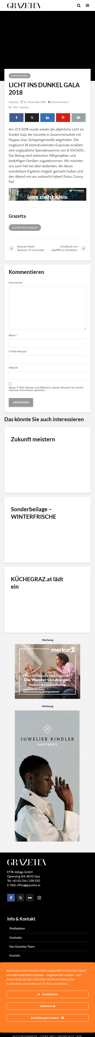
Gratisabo (15, 938)
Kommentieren (60, 102)
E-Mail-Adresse (18, 351)
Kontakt (14, 955)
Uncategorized (19, 75)
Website (13, 367)
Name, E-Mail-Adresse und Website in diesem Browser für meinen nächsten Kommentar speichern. (46, 388)
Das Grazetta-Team (22, 946)
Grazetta (13, 102)
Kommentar (15, 282)
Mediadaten (17, 928)
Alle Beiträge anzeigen (25, 227)
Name (13, 335)
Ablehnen (47, 1006)
